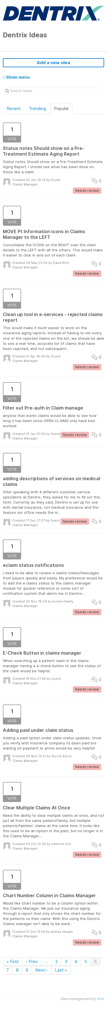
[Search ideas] (53, 91)
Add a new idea (53, 62)
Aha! (100, 999)
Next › (41, 970)
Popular (61, 108)
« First (13, 961)
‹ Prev (32, 961)
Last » (61, 970)
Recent (14, 108)
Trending (37, 108)
